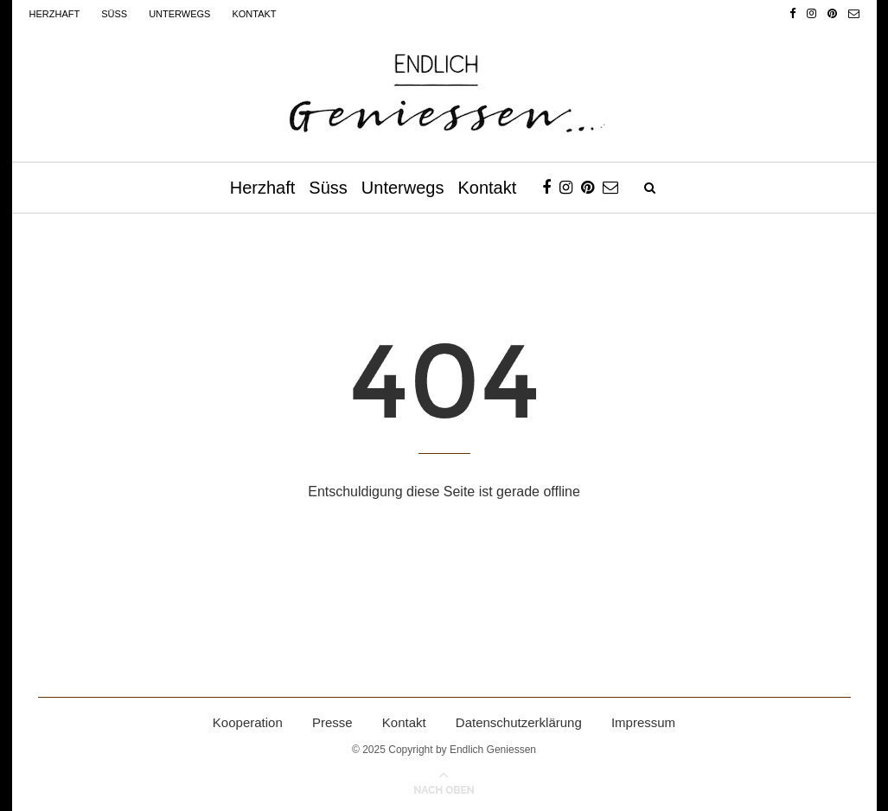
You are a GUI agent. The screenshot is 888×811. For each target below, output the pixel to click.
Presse (332, 722)
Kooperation (248, 722)
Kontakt (254, 14)
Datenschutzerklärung (519, 722)
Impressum (643, 722)
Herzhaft (54, 14)
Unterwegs (179, 14)
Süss (114, 14)
